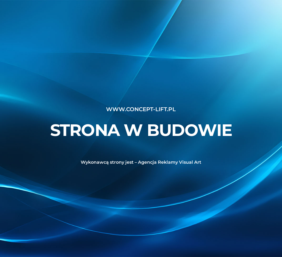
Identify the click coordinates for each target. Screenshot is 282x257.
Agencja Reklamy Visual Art (169, 162)
